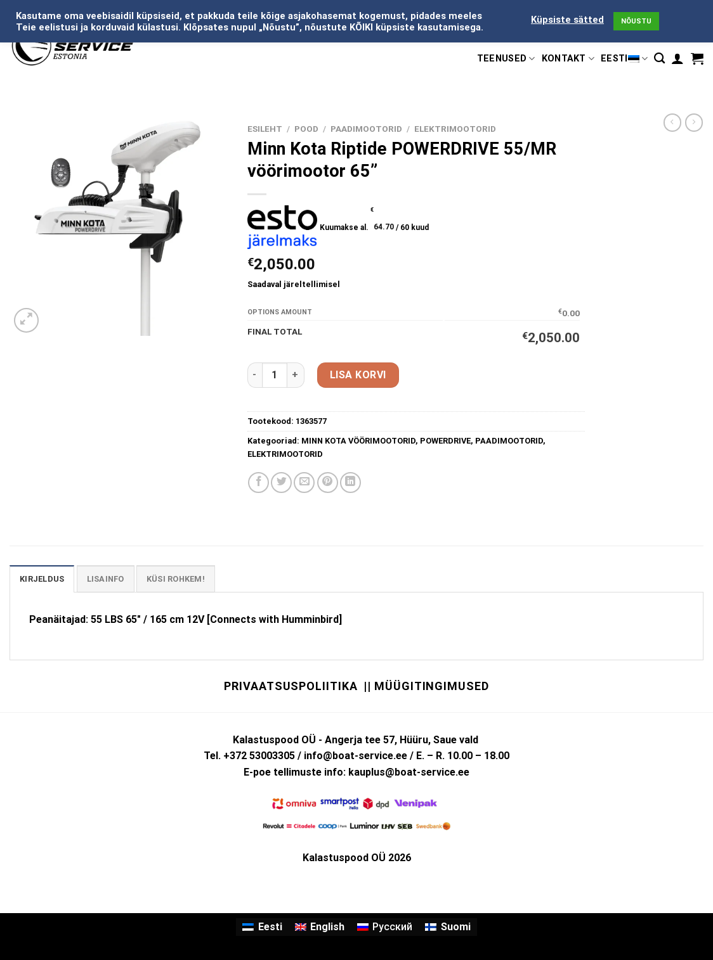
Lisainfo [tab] (105, 579)
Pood (306, 129)
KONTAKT (568, 59)
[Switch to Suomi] (447, 927)
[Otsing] (659, 59)
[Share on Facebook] (258, 482)
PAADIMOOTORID (366, 129)
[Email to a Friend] (304, 482)
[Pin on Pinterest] (327, 482)
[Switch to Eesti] (262, 927)
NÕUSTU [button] (636, 21)
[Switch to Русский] (385, 927)
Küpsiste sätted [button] (567, 19)
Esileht (264, 129)
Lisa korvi (358, 375)
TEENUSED (506, 59)
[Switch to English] (320, 927)
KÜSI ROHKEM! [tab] (176, 579)
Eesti (624, 59)
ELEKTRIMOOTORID (455, 129)
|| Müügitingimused (425, 686)
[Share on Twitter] (281, 482)
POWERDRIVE (445, 440)
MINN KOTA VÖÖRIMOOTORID (358, 440)
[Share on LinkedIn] (350, 482)
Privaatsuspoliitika (290, 686)
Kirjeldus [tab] (42, 579)
